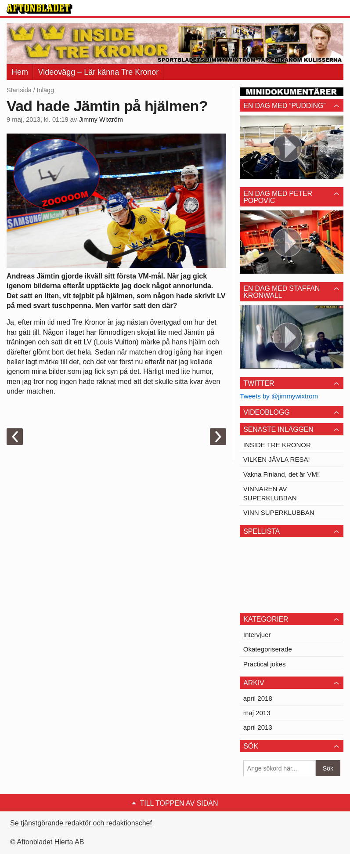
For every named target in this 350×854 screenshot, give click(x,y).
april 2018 (257, 698)
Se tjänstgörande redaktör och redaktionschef (81, 823)
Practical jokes (264, 664)
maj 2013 (257, 712)
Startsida (19, 90)
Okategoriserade (267, 649)
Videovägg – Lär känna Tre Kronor (98, 72)
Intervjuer (257, 634)
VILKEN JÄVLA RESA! (276, 459)
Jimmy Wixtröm (101, 119)
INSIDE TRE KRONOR (277, 445)
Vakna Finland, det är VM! (281, 474)
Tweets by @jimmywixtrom (279, 396)
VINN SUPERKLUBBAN (278, 512)
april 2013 (257, 727)
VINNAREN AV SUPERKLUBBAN (270, 493)
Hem (19, 72)
